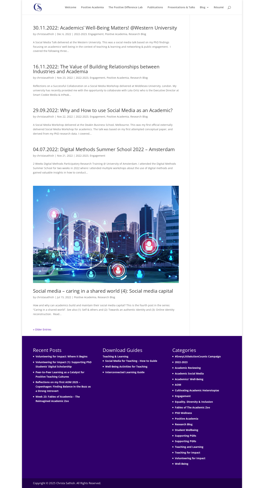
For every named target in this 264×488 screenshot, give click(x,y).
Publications (155, 7)
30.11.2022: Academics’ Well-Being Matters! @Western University (105, 27)
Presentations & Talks (181, 7)
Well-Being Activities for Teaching (126, 366)
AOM (178, 384)
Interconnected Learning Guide (124, 372)
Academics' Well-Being (189, 379)
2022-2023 (80, 34)
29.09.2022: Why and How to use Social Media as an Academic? (103, 110)
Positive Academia (92, 7)
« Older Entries (42, 329)
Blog (202, 7)
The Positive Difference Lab (126, 7)
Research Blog (137, 34)
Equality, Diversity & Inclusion (194, 401)
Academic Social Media (189, 373)
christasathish (45, 34)
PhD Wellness (183, 413)
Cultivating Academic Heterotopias (197, 390)
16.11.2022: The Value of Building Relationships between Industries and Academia (96, 69)
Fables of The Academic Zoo (192, 407)
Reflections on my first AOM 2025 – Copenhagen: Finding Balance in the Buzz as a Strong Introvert (63, 386)
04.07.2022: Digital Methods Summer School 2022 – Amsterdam (104, 149)
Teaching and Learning (189, 447)
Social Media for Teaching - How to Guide (131, 361)
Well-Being (181, 463)
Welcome (70, 7)
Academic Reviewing (188, 368)
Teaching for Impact (187, 452)
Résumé (219, 7)
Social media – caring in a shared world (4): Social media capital (103, 291)
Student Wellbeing (186, 430)
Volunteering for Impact (190, 458)
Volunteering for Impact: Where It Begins (61, 356)
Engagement (96, 34)
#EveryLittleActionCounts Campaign (198, 356)
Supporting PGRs (185, 435)
